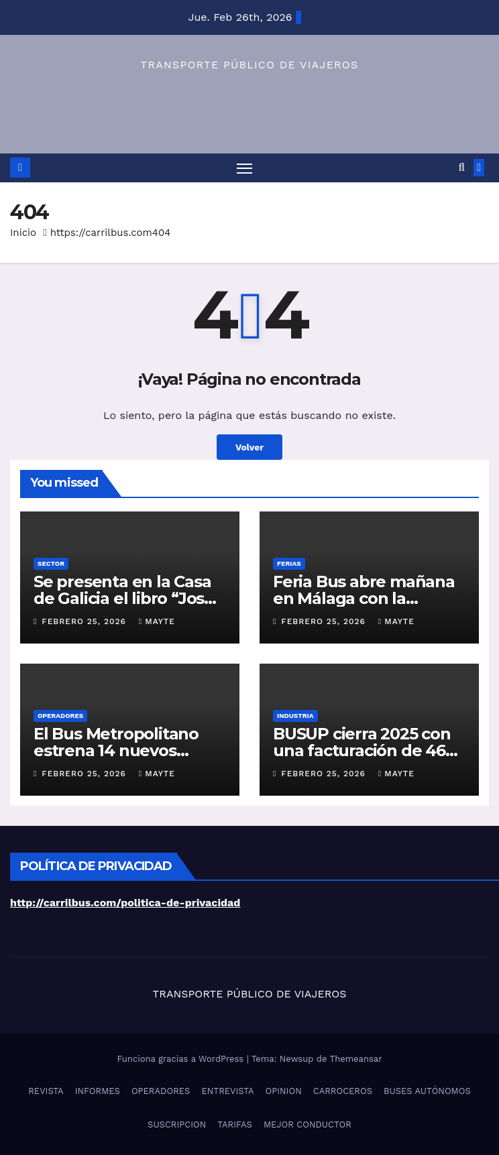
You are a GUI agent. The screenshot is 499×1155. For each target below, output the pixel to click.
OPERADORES (60, 715)
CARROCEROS (342, 1091)
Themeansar (356, 1059)
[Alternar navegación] (244, 168)
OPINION (284, 1091)
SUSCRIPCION (177, 1124)
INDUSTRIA (295, 715)
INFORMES (97, 1091)
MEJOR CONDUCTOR (307, 1124)
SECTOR (51, 563)
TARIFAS (234, 1124)
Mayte (157, 621)
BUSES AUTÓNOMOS (427, 1091)
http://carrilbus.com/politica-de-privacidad (125, 902)
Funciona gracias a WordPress (181, 1059)
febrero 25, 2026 (85, 621)
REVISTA (45, 1091)
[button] (462, 167)
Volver (249, 447)
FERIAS (289, 563)
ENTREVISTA (227, 1091)
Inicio (23, 233)
